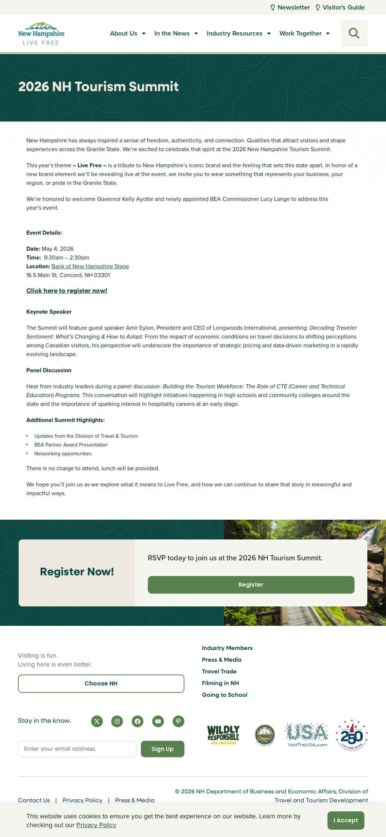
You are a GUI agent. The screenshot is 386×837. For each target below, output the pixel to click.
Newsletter (290, 7)
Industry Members (227, 648)
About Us (124, 33)
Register (251, 584)
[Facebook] (137, 721)
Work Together (301, 33)
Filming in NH (220, 683)
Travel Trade (219, 672)
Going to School (224, 695)
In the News (172, 33)
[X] (97, 721)
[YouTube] (158, 721)
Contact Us (34, 801)
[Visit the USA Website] (306, 735)
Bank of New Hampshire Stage (90, 266)
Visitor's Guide (340, 7)
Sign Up (161, 748)
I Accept (346, 820)
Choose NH (101, 683)
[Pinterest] (178, 721)
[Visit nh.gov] (265, 735)
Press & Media (221, 660)
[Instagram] (117, 721)
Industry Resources (235, 33)
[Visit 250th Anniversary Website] (352, 735)
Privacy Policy (82, 801)
